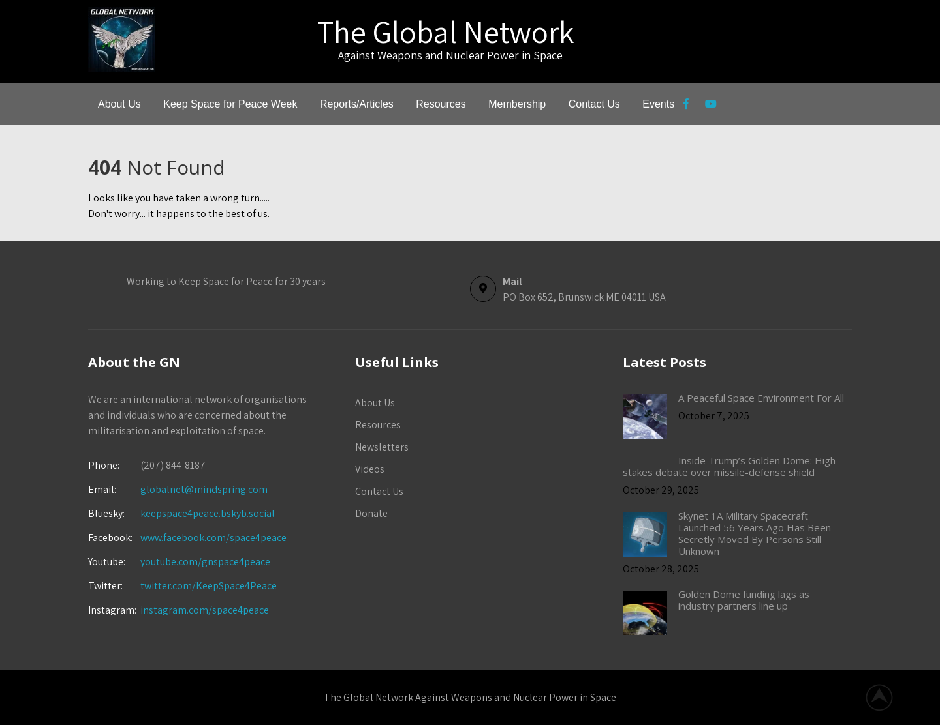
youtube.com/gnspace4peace (205, 562)
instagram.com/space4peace (204, 610)
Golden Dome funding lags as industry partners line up (743, 600)
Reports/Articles (357, 104)
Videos (369, 469)
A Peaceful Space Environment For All (761, 398)
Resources (440, 104)
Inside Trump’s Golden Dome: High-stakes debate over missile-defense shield (731, 466)
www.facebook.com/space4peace (213, 537)
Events (658, 104)
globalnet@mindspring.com (178, 489)
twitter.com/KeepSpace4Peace (208, 586)
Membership (517, 104)
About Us (119, 104)
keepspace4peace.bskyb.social (207, 513)
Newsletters (382, 447)
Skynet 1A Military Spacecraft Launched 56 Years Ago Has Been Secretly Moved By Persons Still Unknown (754, 533)
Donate (371, 513)
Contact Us (594, 104)
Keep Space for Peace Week (230, 104)
